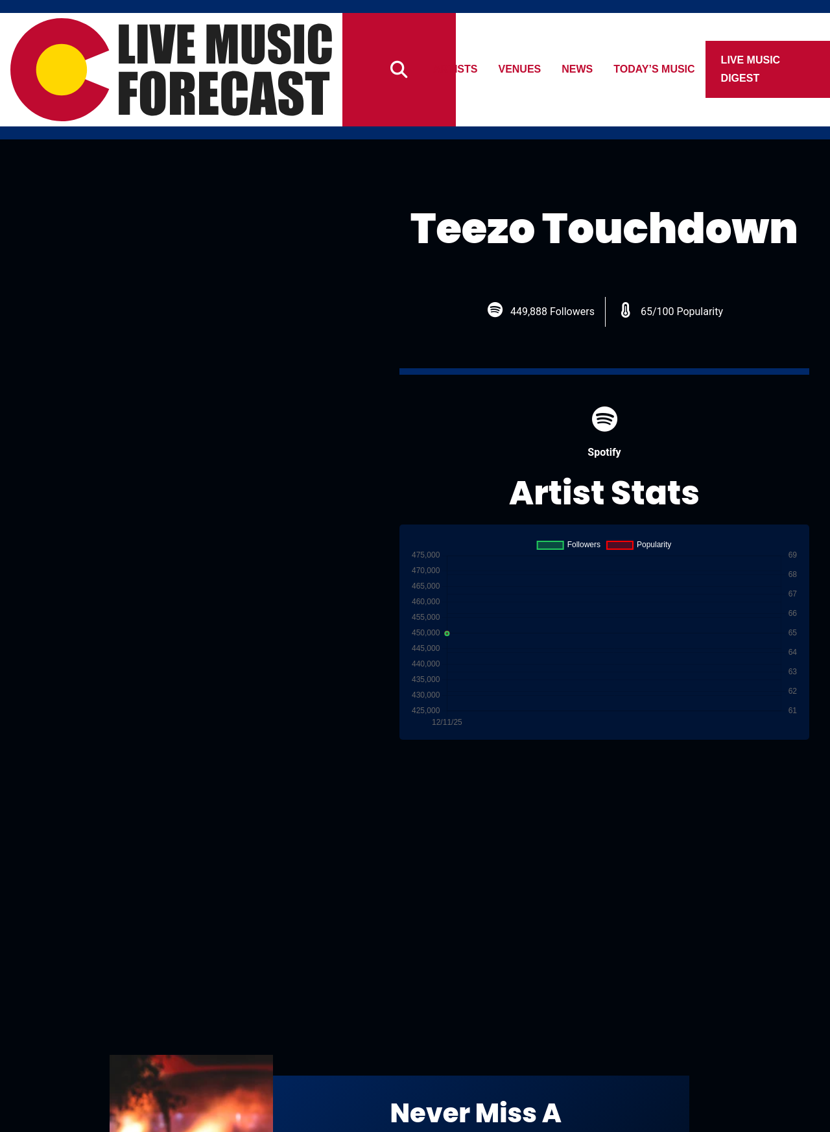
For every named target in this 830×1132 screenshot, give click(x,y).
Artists (455, 69)
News (577, 69)
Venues (520, 69)
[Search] (399, 69)
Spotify (604, 432)
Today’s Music (654, 69)
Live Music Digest (751, 69)
